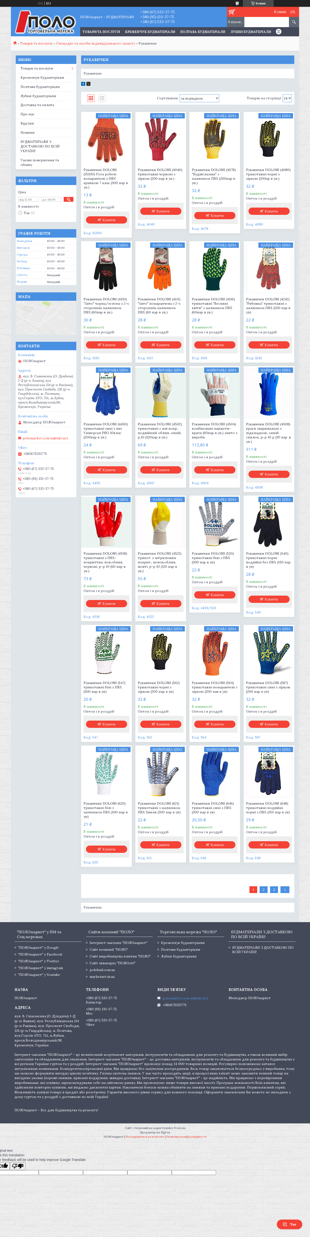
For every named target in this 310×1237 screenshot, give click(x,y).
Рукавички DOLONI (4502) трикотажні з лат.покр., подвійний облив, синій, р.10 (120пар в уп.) (160, 430)
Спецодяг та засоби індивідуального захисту (95, 43)
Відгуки (27, 123)
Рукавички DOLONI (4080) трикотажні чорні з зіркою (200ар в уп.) (268, 174)
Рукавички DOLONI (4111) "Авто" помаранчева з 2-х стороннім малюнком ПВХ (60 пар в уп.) (159, 305)
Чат (289, 1224)
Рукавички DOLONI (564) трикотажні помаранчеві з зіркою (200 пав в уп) (214, 687)
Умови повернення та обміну (40, 162)
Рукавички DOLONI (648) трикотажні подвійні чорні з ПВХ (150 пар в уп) (268, 807)
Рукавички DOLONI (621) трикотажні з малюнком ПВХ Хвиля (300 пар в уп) (159, 807)
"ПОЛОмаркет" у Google (38, 947)
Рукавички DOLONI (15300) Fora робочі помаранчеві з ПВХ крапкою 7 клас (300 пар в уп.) (106, 178)
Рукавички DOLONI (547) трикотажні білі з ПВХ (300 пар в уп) (104, 687)
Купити (109, 220)
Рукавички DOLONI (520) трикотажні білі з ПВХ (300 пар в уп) (213, 557)
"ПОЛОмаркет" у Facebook (40, 954)
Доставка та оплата (37, 105)
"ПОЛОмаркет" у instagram (40, 968)
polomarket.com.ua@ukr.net (45, 438)
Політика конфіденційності (186, 1136)
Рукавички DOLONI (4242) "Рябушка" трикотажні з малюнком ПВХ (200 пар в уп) (268, 305)
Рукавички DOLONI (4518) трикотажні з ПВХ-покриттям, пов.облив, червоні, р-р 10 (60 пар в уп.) (105, 562)
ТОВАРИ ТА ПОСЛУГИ (101, 32)
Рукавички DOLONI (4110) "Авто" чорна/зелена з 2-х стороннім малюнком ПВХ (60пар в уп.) (106, 305)
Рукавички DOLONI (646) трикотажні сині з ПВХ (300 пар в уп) (213, 807)
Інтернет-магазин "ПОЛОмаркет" (118, 943)
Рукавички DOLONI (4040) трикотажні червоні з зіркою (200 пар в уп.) (160, 174)
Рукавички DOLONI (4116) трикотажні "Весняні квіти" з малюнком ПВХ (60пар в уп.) (213, 305)
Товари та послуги (36, 43)
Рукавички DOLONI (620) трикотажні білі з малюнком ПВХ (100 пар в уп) (106, 810)
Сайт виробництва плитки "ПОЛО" (120, 956)
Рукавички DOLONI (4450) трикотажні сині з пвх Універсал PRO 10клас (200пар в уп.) (106, 430)
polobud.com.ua (102, 970)
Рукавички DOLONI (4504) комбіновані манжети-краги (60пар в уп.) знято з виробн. (214, 430)
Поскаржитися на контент (145, 1136)
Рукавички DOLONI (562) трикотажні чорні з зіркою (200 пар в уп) (159, 687)
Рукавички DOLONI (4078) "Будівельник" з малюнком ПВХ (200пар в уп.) (214, 176)
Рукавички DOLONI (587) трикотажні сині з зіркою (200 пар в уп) (268, 687)
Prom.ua (180, 1128)
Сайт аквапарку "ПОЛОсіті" (112, 963)
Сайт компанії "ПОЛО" (109, 949)
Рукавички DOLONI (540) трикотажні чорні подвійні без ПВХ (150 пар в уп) (268, 560)
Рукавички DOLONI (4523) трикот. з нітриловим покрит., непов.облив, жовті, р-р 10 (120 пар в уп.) (159, 562)
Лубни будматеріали (250, 32)
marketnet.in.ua (102, 976)
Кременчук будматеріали (150, 32)
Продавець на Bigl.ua (155, 1132)
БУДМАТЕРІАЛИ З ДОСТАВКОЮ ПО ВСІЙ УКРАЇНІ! (40, 146)
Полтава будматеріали (202, 32)
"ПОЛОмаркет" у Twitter (38, 961)
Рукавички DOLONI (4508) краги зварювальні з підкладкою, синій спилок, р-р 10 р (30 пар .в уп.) (268, 433)
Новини (28, 132)
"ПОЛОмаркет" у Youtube (39, 974)
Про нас (27, 114)
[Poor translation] (17, 1166)
